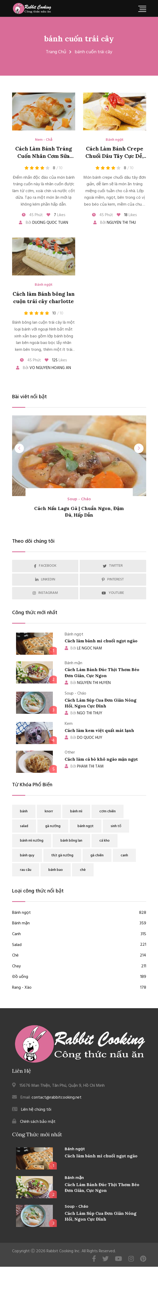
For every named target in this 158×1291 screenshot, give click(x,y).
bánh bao (55, 870)
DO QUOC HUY (83, 738)
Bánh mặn (79, 923)
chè (83, 870)
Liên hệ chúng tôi (36, 1109)
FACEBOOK (45, 566)
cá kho (104, 841)
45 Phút (32, 215)
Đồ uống (79, 977)
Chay (79, 966)
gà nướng (52, 826)
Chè (79, 955)
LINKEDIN (45, 579)
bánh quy (27, 855)
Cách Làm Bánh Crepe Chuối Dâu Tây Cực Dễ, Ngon (114, 156)
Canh (79, 934)
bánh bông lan (71, 841)
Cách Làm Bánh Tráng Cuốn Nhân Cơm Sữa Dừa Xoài (43, 156)
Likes (56, 215)
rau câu (25, 870)
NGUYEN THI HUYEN (88, 683)
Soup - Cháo (79, 499)
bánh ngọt (86, 826)
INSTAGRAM (45, 593)
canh (124, 855)
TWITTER (113, 566)
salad (24, 826)
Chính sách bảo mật (37, 1121)
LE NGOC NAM (83, 648)
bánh (24, 811)
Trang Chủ (56, 52)
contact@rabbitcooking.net (56, 1097)
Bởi (43, 223)
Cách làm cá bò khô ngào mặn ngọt (101, 759)
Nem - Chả (43, 140)
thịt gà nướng (62, 855)
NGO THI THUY (83, 713)
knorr (49, 811)
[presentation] (19, 448)
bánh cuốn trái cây (79, 38)
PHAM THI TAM (84, 766)
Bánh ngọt (115, 140)
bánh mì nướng (31, 841)
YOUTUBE (113, 593)
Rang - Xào (79, 987)
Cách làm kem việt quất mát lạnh (99, 730)
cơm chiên (107, 811)
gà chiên (97, 855)
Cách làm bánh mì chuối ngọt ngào (101, 640)
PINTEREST (113, 579)
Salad (79, 945)
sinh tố (116, 826)
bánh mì (76, 811)
